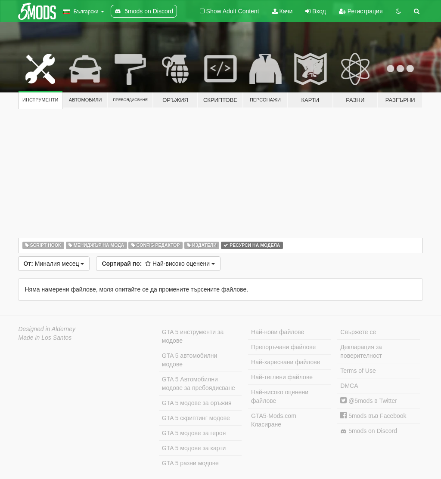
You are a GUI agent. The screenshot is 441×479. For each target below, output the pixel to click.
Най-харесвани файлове (285, 362)
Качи (282, 11)
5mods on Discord (368, 431)
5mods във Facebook (373, 416)
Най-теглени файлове (282, 377)
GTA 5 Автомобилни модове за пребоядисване (198, 383)
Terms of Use (358, 370)
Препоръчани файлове (283, 347)
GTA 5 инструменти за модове (193, 336)
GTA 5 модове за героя (194, 433)
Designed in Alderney (47, 328)
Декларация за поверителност (361, 351)
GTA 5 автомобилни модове (189, 360)
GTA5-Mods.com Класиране (273, 420)
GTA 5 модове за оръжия (197, 402)
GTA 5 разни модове (190, 463)
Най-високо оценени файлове (279, 396)
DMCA (349, 385)
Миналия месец (54, 263)
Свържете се (358, 332)
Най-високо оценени (158, 263)
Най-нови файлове (277, 332)
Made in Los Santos (45, 337)
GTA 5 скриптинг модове (196, 418)
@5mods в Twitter (368, 401)
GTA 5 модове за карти (194, 448)
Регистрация (361, 11)
